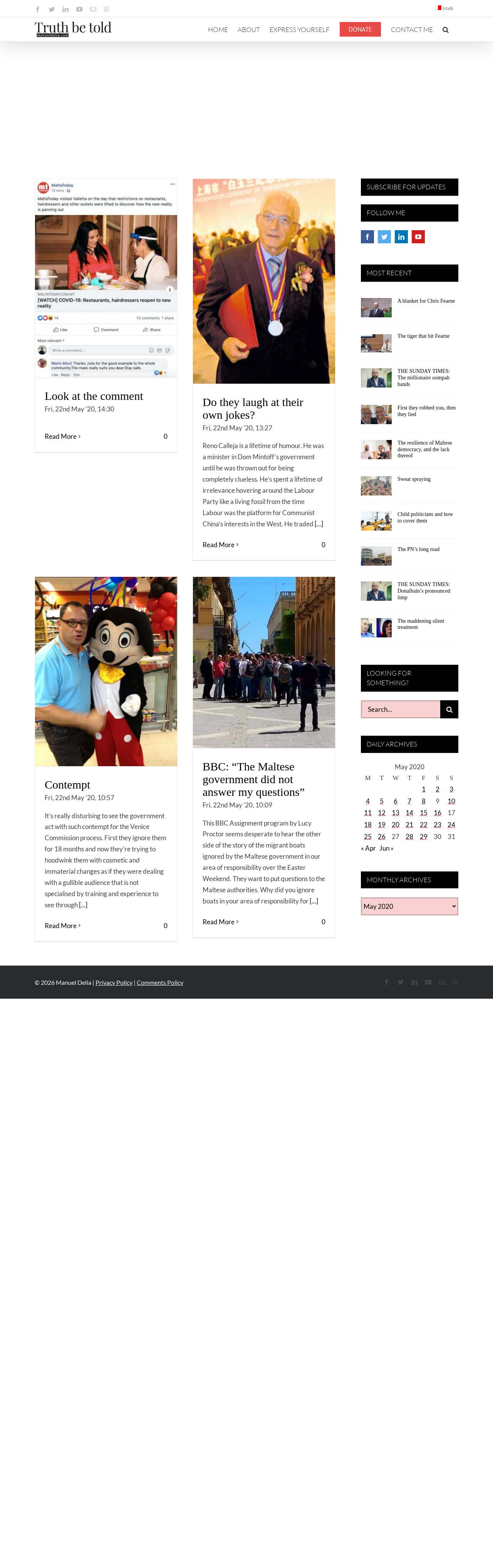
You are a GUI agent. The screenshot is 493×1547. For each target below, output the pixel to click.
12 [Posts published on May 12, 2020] (382, 813)
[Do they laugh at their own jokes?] (264, 281)
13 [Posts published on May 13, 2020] (395, 813)
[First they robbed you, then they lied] (376, 417)
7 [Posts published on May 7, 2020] (409, 801)
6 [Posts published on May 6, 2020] (395, 801)
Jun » (386, 848)
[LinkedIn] (401, 236)
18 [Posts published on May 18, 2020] (368, 825)
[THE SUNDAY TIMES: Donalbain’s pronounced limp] (376, 593)
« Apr (368, 848)
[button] (446, 29)
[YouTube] (418, 236)
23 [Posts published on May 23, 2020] (437, 825)
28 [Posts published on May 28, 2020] (409, 836)
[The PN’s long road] (376, 558)
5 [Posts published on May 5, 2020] (382, 801)
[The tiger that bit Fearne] (376, 345)
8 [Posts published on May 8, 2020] (424, 801)
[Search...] (400, 709)
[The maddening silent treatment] (376, 630)
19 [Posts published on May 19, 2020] (382, 825)
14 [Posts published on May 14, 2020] (409, 813)
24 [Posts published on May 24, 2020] (451, 825)
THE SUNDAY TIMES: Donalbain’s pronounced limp (423, 590)
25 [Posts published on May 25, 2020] (368, 836)
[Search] (449, 709)
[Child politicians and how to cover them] (376, 523)
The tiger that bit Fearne (423, 336)
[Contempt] (106, 671)
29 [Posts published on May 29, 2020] (424, 836)
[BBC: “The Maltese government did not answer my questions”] (264, 662)
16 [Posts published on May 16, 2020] (437, 813)
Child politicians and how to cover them (425, 517)
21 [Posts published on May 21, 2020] (409, 825)
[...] (319, 524)
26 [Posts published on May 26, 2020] (382, 836)
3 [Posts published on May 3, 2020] (451, 789)
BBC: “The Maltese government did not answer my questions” (254, 779)
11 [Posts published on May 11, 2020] (368, 813)
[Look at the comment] (106, 278)
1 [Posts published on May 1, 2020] (424, 789)
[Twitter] (384, 236)
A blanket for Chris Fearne (426, 301)
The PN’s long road (418, 549)
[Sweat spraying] (376, 488)
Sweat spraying (414, 479)
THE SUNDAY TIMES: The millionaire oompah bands (423, 377)
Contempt (67, 784)
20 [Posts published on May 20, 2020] (395, 825)
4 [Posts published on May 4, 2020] (368, 801)
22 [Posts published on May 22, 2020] (424, 825)
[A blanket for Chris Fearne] (376, 310)
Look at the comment (94, 395)
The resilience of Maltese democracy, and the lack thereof (424, 449)
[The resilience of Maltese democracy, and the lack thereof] (376, 452)
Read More (61, 544)
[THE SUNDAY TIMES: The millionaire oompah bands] (376, 380)
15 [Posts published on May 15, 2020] (424, 813)
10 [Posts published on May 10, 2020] (451, 801)
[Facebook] (367, 236)
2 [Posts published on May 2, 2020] (437, 789)
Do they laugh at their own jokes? (253, 408)
